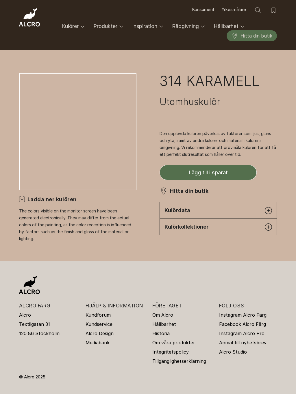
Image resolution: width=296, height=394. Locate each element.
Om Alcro (162, 315)
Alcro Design (100, 333)
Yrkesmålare (233, 9)
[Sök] (258, 10)
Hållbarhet (230, 26)
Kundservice (99, 324)
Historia (161, 333)
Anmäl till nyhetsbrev (243, 343)
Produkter (109, 26)
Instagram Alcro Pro (241, 333)
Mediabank (98, 343)
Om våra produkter (173, 343)
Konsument (203, 9)
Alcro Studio (233, 352)
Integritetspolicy (170, 352)
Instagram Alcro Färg (243, 315)
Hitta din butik (251, 35)
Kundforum (98, 315)
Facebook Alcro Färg (242, 324)
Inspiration (148, 26)
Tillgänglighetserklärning (179, 361)
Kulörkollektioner (218, 227)
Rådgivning (189, 26)
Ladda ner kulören (52, 199)
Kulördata (218, 210)
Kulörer (74, 26)
